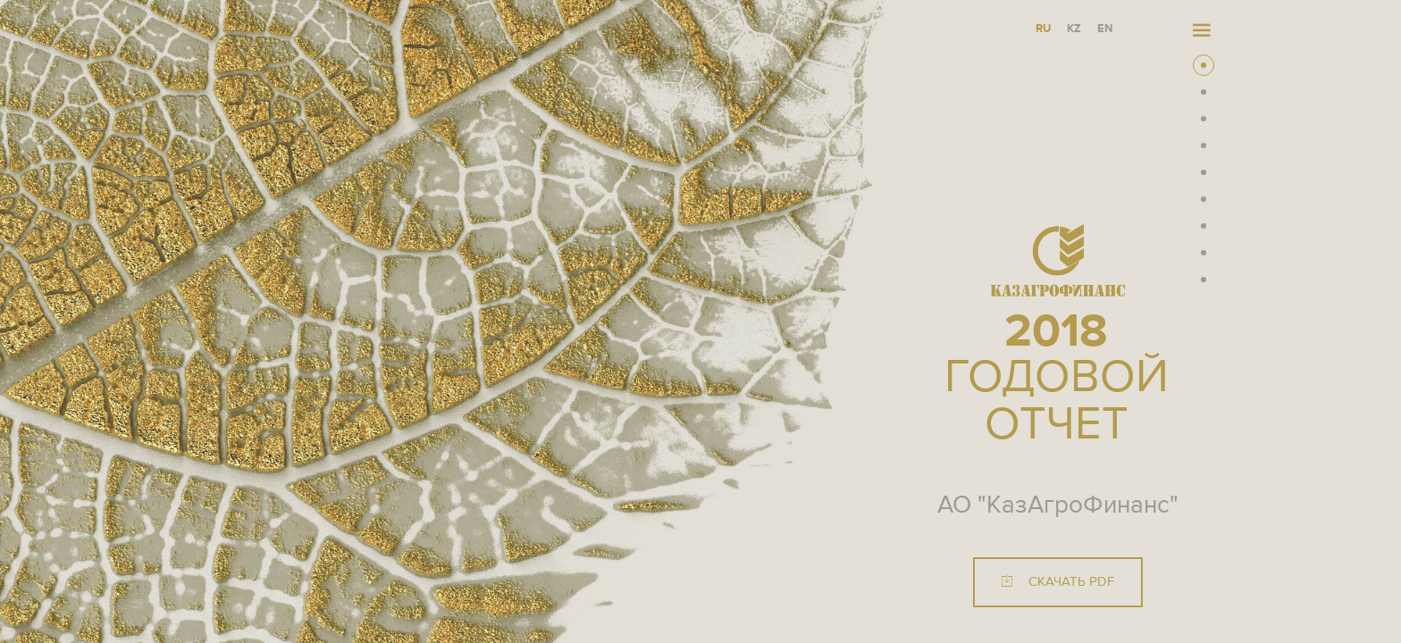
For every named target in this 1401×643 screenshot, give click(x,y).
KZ (1074, 29)
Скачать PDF (1058, 581)
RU (1043, 29)
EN (1104, 29)
